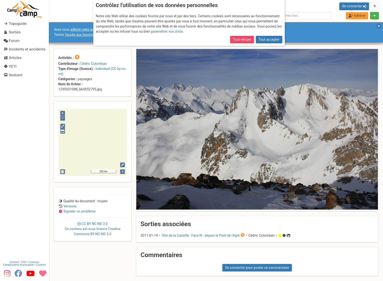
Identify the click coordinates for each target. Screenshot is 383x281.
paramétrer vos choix (167, 31)
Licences (34, 262)
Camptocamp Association (18, 264)
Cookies (41, 264)
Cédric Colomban (93, 64)
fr (374, 6)
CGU (24, 262)
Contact (14, 262)
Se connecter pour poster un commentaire (257, 268)
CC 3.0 (93, 229)
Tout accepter (269, 39)
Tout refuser (242, 39)
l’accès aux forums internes (86, 35)
